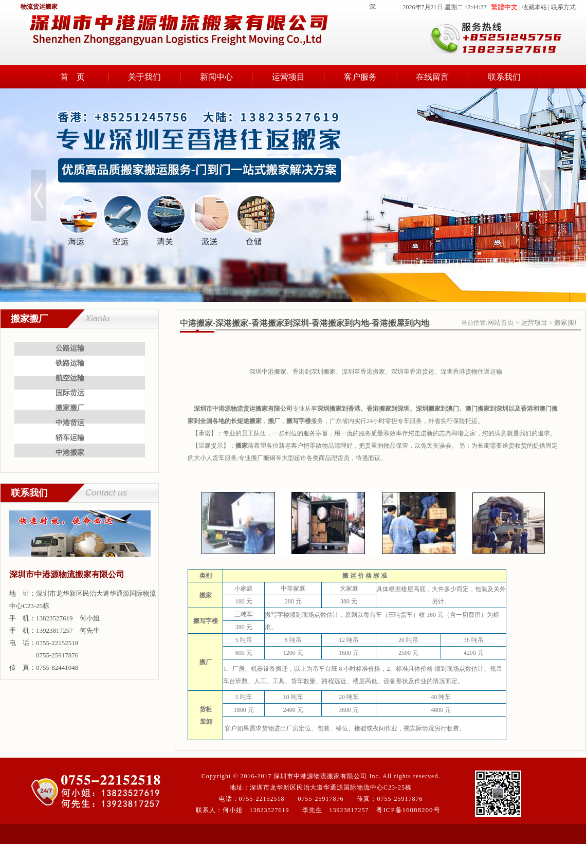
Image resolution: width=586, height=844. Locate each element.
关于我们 (144, 76)
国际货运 (70, 393)
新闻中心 (216, 76)
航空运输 (70, 378)
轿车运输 (70, 438)
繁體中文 (504, 7)
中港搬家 (70, 452)
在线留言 (432, 76)
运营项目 (288, 76)
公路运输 (70, 348)
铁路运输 (70, 363)
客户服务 (360, 76)
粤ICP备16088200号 (408, 810)
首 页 (72, 76)
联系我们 (504, 76)
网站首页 (500, 322)
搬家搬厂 (70, 408)
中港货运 (70, 423)
